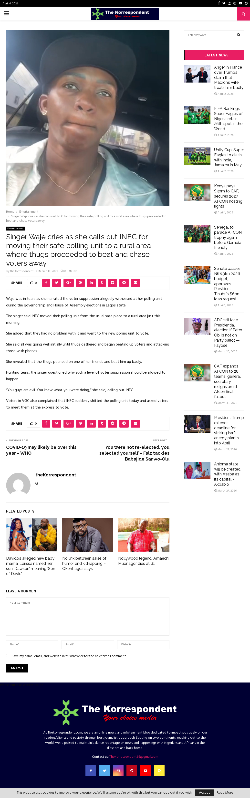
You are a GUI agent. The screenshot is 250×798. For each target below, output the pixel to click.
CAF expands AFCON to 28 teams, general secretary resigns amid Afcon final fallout (227, 381)
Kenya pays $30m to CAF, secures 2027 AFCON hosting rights (228, 196)
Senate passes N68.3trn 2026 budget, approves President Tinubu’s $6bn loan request (227, 283)
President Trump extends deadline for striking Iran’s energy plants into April (229, 430)
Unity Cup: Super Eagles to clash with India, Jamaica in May (229, 157)
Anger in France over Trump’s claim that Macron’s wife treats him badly (228, 77)
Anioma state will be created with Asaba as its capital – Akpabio (227, 474)
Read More (225, 793)
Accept (204, 793)
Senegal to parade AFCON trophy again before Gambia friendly (228, 237)
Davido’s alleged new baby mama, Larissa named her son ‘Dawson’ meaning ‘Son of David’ (30, 566)
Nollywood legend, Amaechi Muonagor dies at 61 (143, 561)
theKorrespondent (21, 271)
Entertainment (15, 229)
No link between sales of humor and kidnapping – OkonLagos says (84, 563)
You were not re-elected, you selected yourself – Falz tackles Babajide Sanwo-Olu (134, 453)
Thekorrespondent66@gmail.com (133, 757)
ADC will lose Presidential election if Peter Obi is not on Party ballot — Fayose (228, 333)
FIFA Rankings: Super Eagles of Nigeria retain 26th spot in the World (228, 118)
